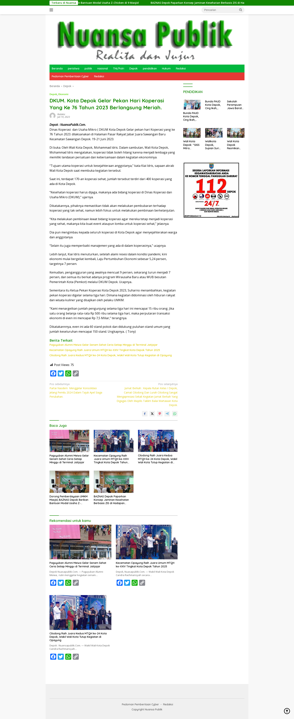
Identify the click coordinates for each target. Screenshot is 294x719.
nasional (102, 68)
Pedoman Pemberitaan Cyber (70, 76)
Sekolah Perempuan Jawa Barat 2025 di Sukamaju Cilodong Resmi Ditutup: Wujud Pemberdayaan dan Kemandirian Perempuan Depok (235, 105)
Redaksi (181, 68)
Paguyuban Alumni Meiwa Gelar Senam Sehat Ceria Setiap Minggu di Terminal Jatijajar (104, 344)
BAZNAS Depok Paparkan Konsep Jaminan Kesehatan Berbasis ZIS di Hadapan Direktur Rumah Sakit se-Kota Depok (112, 500)
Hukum (166, 68)
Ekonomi (63, 94)
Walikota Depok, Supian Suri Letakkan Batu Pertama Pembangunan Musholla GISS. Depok (213, 145)
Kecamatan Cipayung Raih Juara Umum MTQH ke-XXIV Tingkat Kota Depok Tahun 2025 (105, 350)
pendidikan (150, 68)
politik (88, 68)
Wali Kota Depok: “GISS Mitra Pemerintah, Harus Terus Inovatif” (191, 145)
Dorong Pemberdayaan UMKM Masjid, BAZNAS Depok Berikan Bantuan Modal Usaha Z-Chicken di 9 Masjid (69, 500)
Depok (133, 68)
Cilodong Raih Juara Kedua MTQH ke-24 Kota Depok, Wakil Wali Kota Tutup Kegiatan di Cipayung (111, 355)
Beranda (57, 68)
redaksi (61, 114)
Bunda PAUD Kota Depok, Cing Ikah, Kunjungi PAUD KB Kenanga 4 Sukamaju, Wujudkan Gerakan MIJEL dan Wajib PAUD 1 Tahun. (191, 116)
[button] (240, 10)
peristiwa (73, 68)
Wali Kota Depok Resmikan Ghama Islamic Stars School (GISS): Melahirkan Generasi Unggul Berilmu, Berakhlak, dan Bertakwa (235, 145)
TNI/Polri (118, 68)
